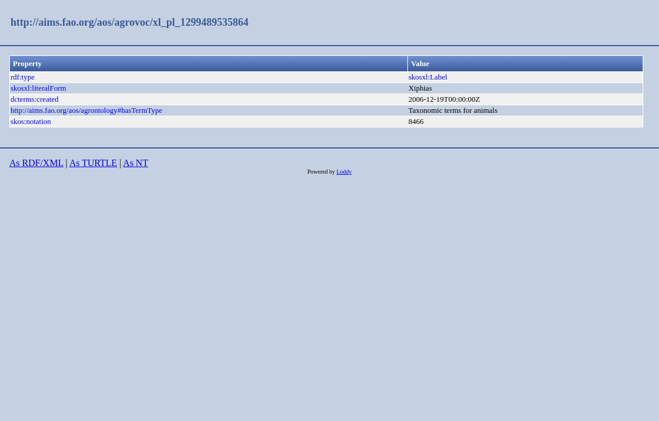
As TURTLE (93, 163)
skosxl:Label (428, 77)
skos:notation (31, 121)
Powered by (321, 171)
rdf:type (22, 77)
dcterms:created (34, 99)
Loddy (343, 171)
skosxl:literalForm (38, 88)
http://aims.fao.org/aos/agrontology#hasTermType (86, 110)
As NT (135, 163)
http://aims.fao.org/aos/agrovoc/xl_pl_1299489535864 (130, 22)
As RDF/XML (36, 163)
